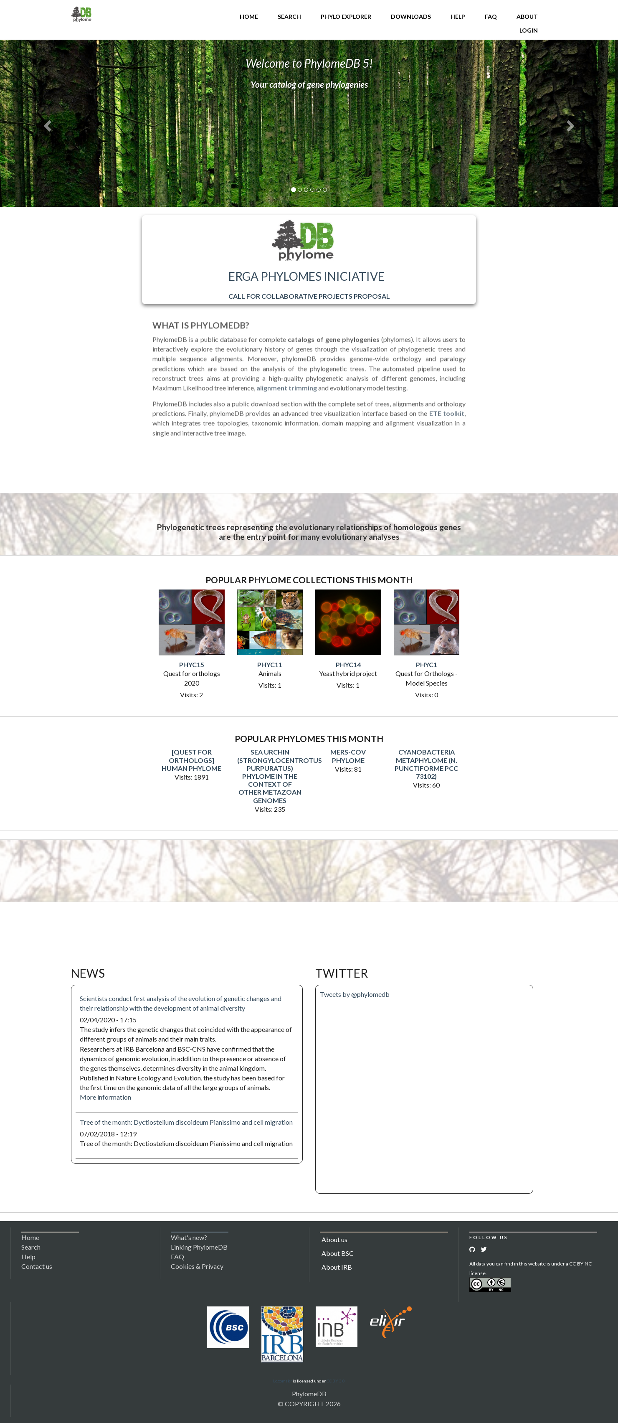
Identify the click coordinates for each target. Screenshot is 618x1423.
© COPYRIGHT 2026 (309, 1404)
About (527, 16)
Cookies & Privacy (197, 1266)
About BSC (338, 1253)
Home (249, 16)
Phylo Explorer (346, 16)
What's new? (189, 1237)
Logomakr (282, 1380)
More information (105, 1097)
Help (458, 16)
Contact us (36, 1266)
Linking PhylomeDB (199, 1247)
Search (289, 16)
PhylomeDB (309, 1394)
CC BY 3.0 (336, 1380)
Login (528, 30)
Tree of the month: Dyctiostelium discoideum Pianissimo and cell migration (186, 1122)
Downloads (411, 16)
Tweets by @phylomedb (355, 994)
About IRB (337, 1267)
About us (334, 1239)
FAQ (491, 16)
